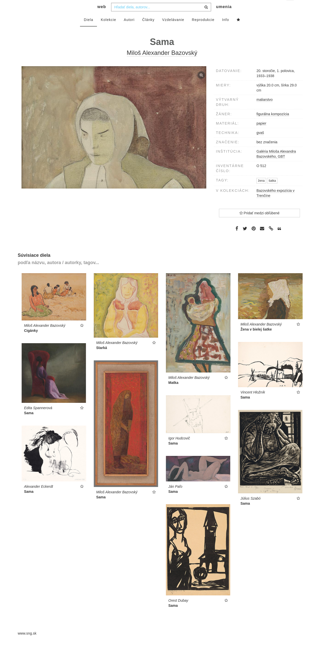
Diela (88, 30)
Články (148, 30)
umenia (224, 16)
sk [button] (290, 8)
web (101, 16)
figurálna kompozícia (272, 124)
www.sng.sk (27, 643)
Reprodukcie (203, 30)
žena (261, 191)
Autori (129, 30)
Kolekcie (108, 30)
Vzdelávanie (173, 30)
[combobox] (161, 17)
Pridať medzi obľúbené (259, 223)
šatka (272, 191)
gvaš (260, 143)
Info (225, 30)
